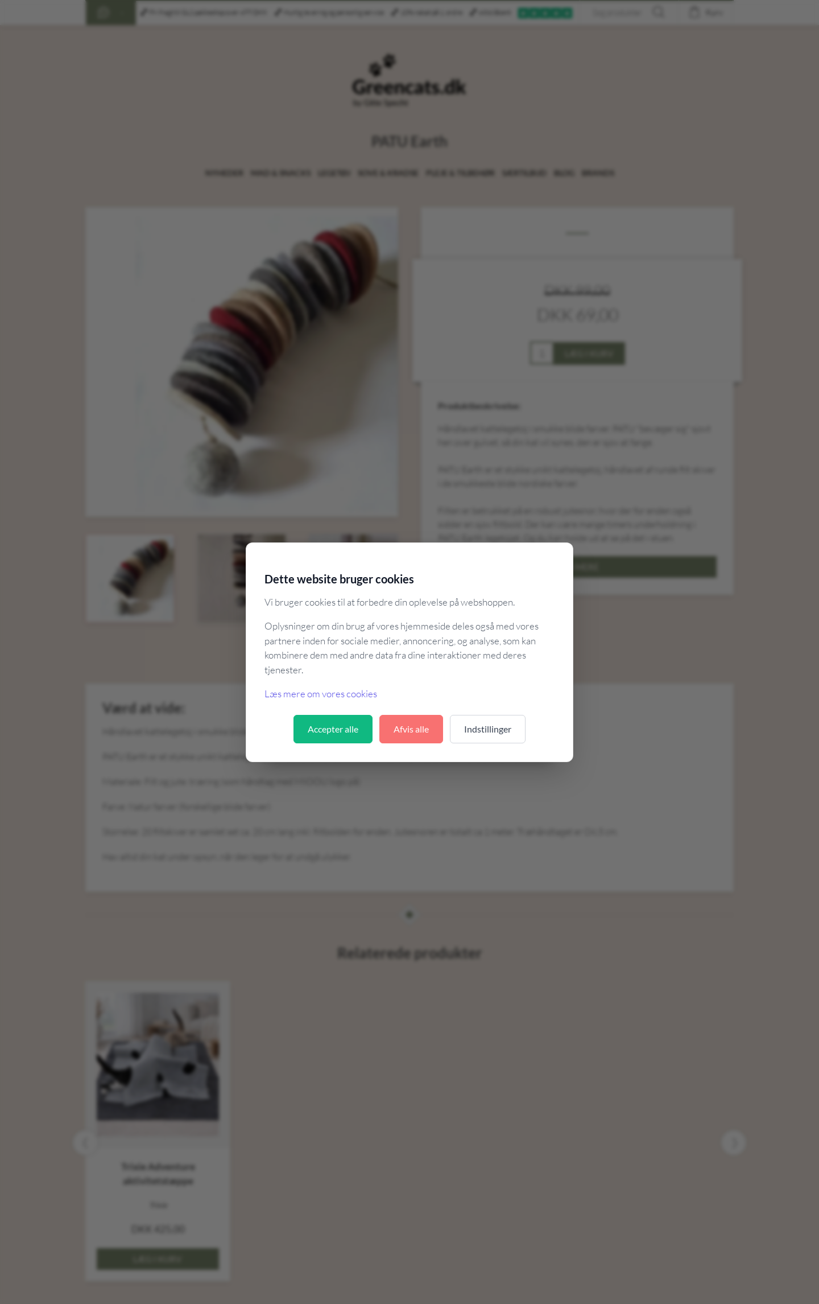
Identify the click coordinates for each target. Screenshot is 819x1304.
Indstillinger (487, 728)
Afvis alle (411, 728)
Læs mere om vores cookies (320, 694)
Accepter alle (333, 728)
